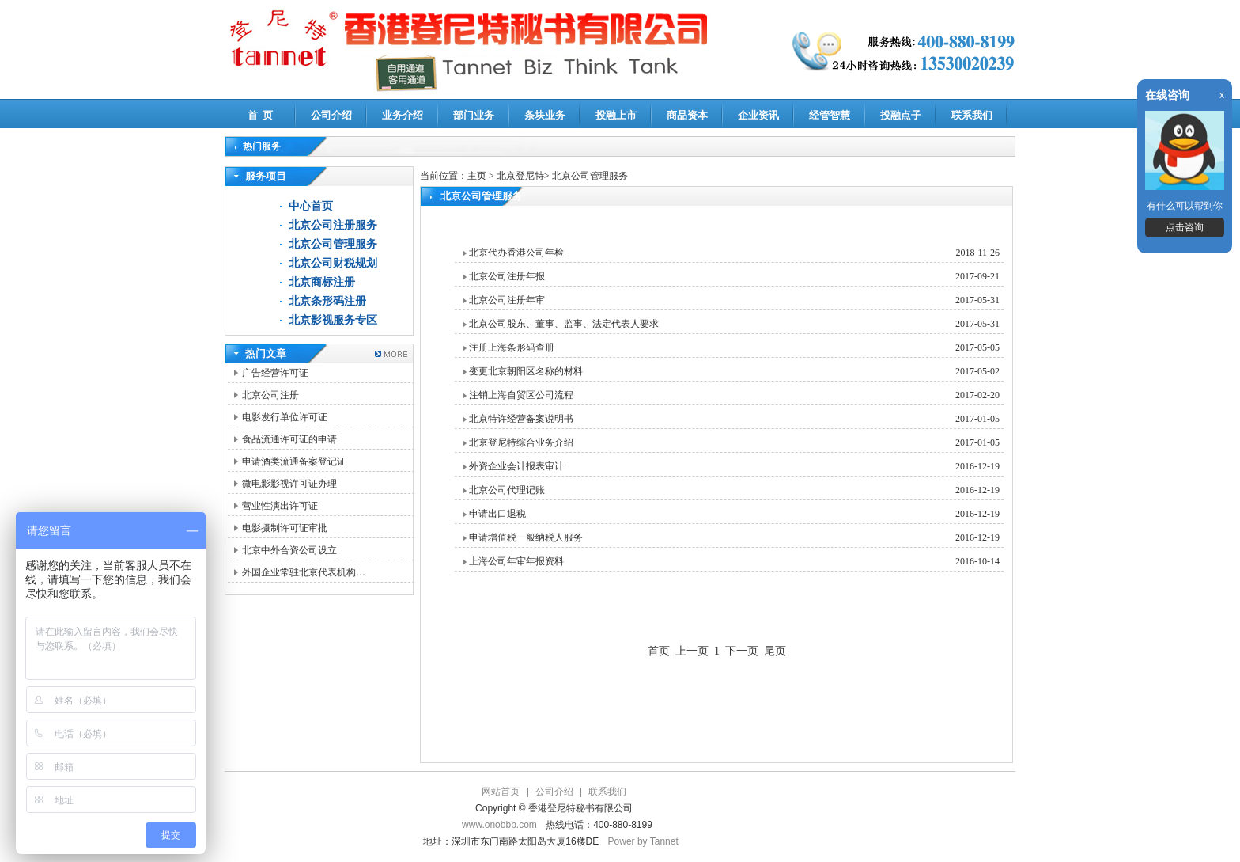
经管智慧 (829, 115)
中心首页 (311, 206)
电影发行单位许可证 (284, 417)
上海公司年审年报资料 (516, 561)
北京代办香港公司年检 (516, 252)
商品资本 (687, 115)
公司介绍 (331, 115)
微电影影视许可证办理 (289, 483)
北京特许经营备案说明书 (521, 418)
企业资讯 (758, 115)
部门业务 (473, 115)
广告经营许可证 (275, 372)
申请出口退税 (497, 513)
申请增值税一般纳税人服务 (526, 537)
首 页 (261, 115)
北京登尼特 (520, 175)
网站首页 (501, 791)
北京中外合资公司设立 (289, 550)
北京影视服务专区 (333, 320)
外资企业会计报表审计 (516, 466)
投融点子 (900, 115)
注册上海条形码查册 (511, 347)
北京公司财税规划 (333, 263)
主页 (476, 175)
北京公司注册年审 (507, 300)
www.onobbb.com (499, 824)
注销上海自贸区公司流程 (521, 395)
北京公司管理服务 (333, 244)
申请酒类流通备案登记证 (294, 461)
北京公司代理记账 (507, 490)
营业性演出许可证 (280, 505)
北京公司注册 (270, 395)
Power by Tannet (643, 841)
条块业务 (544, 115)
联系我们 (971, 115)
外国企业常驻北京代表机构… (303, 572)
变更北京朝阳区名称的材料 (526, 371)
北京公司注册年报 (507, 276)
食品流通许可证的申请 (289, 439)
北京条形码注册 (327, 301)
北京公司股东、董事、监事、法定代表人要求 (564, 323)
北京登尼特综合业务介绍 (521, 442)
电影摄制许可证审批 (284, 528)
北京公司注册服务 (333, 225)
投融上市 (616, 115)
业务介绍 (402, 115)
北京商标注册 (322, 282)
